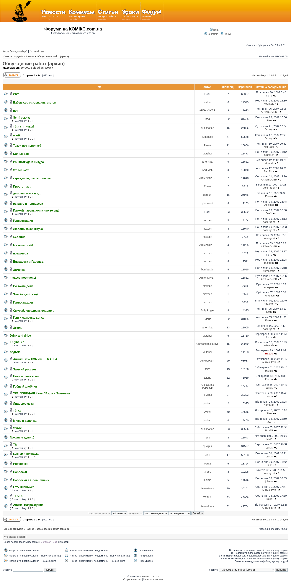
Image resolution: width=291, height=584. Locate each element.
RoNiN (269, 430)
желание (19, 237)
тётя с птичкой (23, 126)
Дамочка (19, 269)
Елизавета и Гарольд (28, 261)
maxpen (207, 220)
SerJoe (24, 67)
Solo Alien (37, 67)
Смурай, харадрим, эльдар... (33, 310)
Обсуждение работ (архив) (34, 63)
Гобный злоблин (25, 386)
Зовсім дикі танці (25, 294)
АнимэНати (207, 360)
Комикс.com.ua (150, 576)
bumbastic (207, 269)
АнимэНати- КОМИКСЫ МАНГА (35, 359)
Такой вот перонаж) (27, 145)
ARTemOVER (207, 110)
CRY (16, 94)
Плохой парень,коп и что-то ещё (36, 210)
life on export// (23, 245)
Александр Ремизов (207, 386)
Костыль (269, 103)
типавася (207, 136)
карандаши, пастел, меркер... (34, 178)
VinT (207, 455)
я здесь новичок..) (23, 277)
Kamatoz (269, 404)
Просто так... (22, 186)
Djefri (269, 213)
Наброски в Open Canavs (31, 480)
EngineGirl (17, 342)
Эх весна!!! (21, 170)
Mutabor (207, 153)
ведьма (15, 352)
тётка (17, 410)
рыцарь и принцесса (28, 203)
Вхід (214, 29)
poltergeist (269, 187)
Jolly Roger (207, 310)
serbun (207, 102)
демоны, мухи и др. (27, 193)
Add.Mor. (207, 169)
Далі (285, 75)
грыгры (269, 387)
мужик (269, 370)
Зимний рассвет (24, 369)
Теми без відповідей (15, 51)
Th (15, 444)
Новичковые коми (26, 376)
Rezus (269, 353)
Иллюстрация (23, 220)
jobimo (207, 403)
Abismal (269, 204)
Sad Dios (269, 171)
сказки (17, 427)
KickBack (269, 146)
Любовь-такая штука (28, 228)
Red (207, 118)
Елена (269, 196)
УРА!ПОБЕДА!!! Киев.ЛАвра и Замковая (41, 393)
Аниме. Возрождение (28, 504)
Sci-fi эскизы (22, 117)
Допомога (211, 34)
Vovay (269, 129)
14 (280, 75)
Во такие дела (23, 286)
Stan (269, 120)
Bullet (269, 465)
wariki (17, 135)
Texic (207, 437)
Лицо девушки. (24, 403)
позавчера (20, 253)
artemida (207, 161)
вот (15, 110)
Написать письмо (153, 579)
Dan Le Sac (21, 153)
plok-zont (207, 203)
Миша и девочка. (25, 420)
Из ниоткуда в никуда (28, 162)
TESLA (18, 496)
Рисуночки (20, 463)
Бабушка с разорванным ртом (34, 102)
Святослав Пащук (207, 343)
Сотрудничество (132, 579)
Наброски (20, 472)
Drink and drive (20, 335)
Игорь (207, 471)
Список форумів (13, 56)
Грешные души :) (22, 437)
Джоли (17, 327)
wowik (49, 67)
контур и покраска (26, 453)
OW (207, 369)
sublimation (207, 127)
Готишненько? (23, 487)
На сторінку (259, 75)
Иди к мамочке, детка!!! (30, 317)
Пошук (226, 34)
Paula (207, 145)
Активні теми (37, 51)
